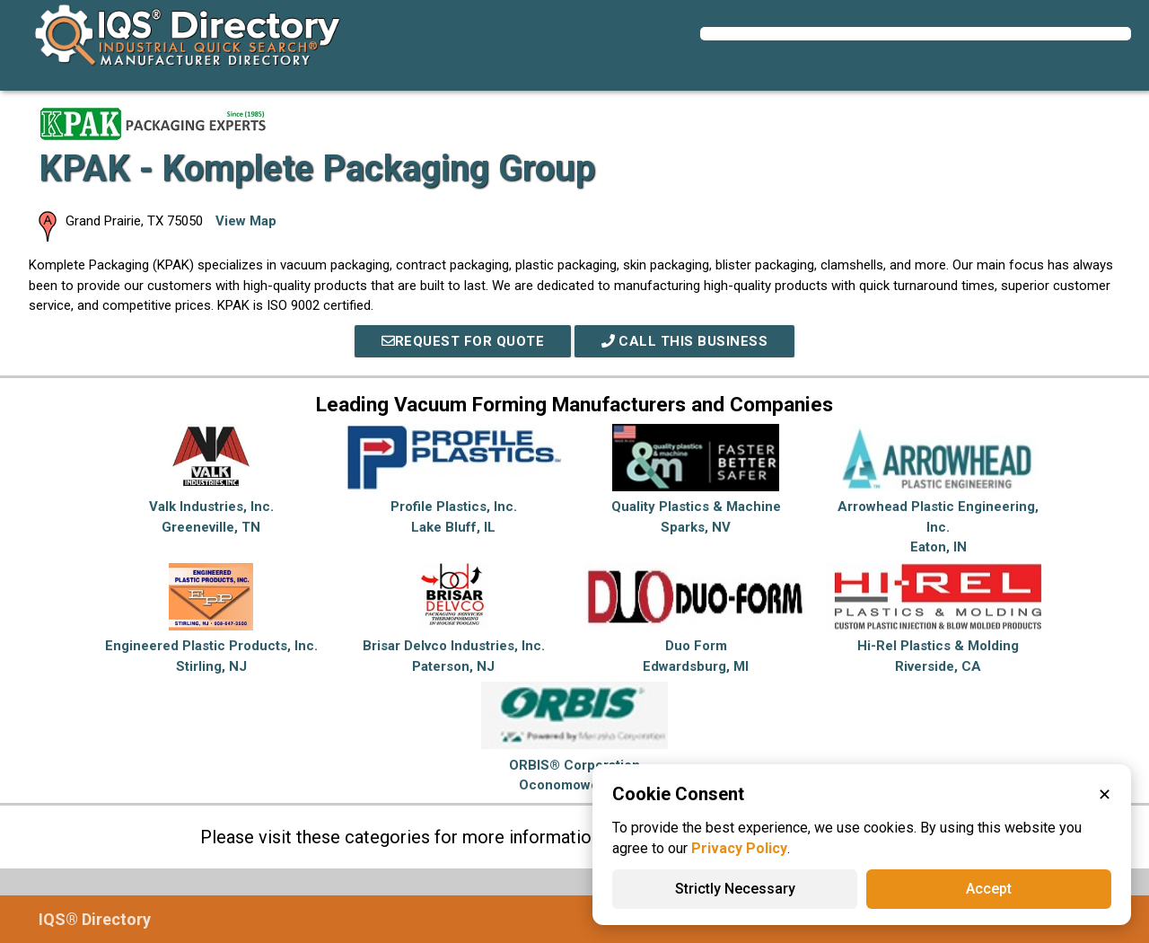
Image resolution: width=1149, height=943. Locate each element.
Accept (989, 888)
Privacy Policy (739, 848)
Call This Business (684, 341)
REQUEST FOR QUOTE (463, 341)
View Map (245, 221)
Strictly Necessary (735, 888)
